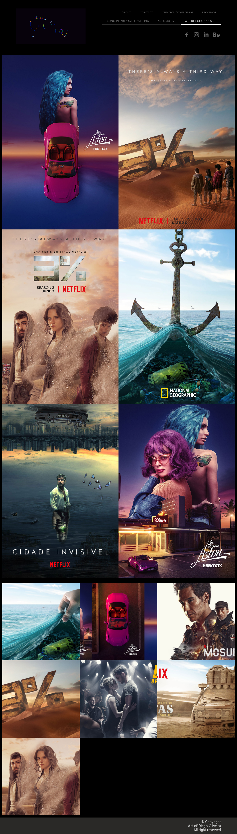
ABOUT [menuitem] (126, 12)
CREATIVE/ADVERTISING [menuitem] (177, 12)
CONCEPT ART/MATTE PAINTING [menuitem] (128, 21)
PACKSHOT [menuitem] (209, 12)
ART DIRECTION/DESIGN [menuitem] (201, 21)
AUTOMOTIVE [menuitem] (167, 21)
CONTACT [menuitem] (146, 12)
